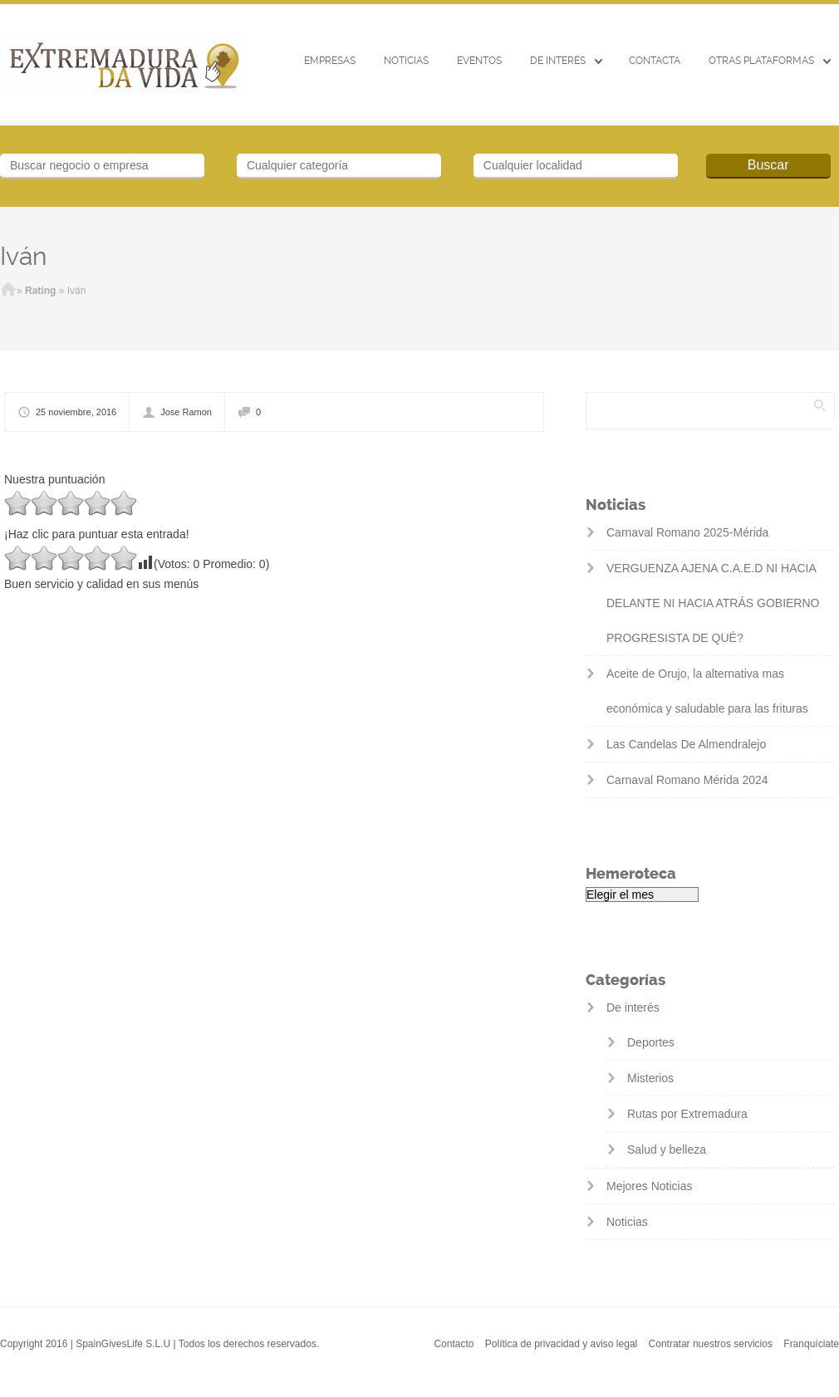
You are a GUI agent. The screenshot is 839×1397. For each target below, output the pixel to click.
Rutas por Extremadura (687, 1113)
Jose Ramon (186, 412)
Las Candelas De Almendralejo (686, 744)
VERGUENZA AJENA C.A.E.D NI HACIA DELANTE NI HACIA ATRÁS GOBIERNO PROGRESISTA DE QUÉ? (712, 603)
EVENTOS (479, 60)
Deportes (651, 1042)
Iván (23, 256)
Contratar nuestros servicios (711, 1344)
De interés (558, 60)
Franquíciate (811, 1344)
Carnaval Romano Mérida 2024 (687, 780)
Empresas (330, 60)
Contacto (453, 1344)
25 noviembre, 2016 (76, 412)
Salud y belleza (666, 1149)
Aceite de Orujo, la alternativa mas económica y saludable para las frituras (707, 691)
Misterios (650, 1078)
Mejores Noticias (649, 1186)
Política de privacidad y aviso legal (561, 1344)
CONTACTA (654, 60)
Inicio (8, 291)
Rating (40, 291)
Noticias (406, 60)
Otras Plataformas (761, 60)
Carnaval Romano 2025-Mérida (687, 532)
